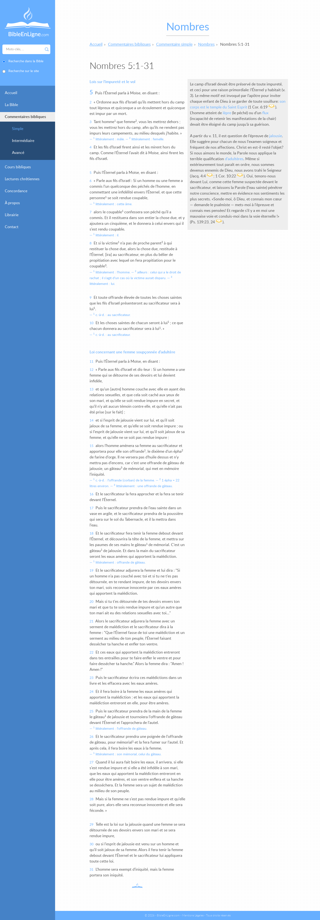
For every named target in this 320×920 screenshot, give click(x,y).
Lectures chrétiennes (22, 179)
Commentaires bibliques (25, 117)
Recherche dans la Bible (25, 61)
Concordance (16, 191)
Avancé (18, 153)
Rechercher (46, 49)
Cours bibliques (18, 167)
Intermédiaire (23, 141)
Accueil (11, 93)
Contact (11, 227)
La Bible (11, 105)
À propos (12, 203)
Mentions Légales (193, 915)
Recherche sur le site (23, 71)
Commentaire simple (174, 44)
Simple (17, 129)
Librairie (11, 215)
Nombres (206, 44)
